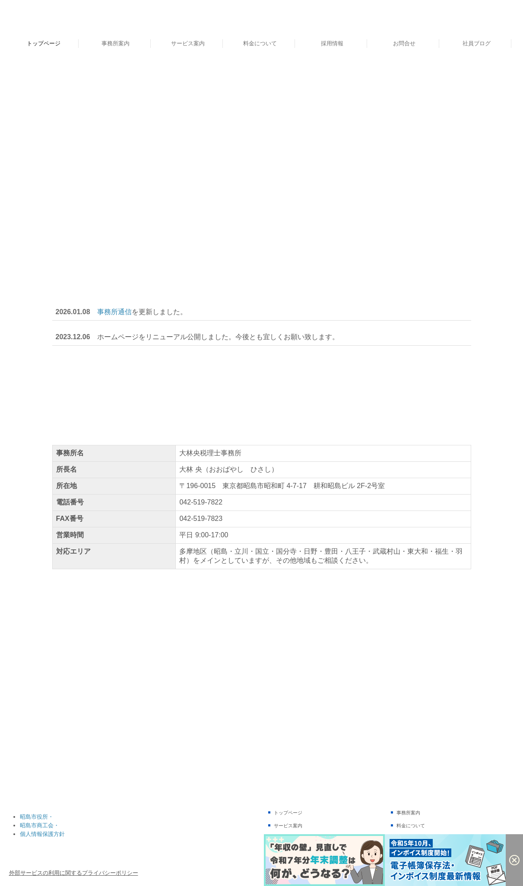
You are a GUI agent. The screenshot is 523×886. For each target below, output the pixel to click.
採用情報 (332, 43)
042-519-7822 (200, 502)
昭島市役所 (34, 816)
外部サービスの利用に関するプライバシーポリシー (73, 873)
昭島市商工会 (37, 825)
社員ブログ (477, 43)
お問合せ (404, 43)
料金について (260, 43)
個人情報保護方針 (42, 834)
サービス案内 (188, 43)
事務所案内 (115, 43)
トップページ (43, 43)
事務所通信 (114, 311)
